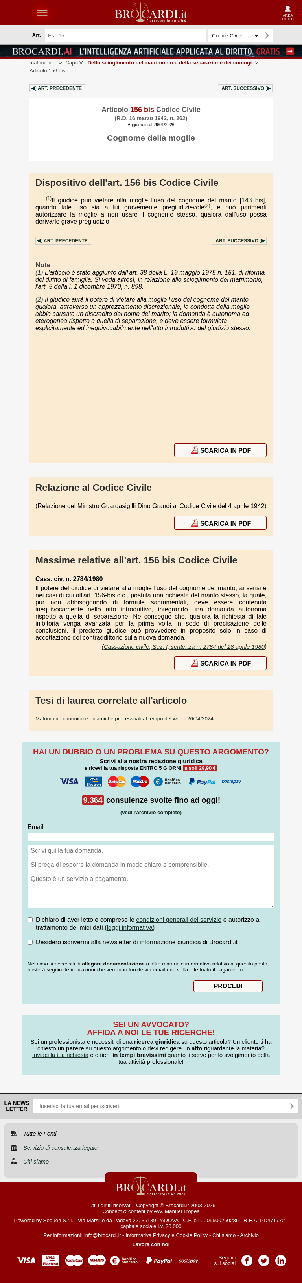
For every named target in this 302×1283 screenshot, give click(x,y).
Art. (60, 88)
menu (42, 12)
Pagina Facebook (246, 1258)
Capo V (158, 63)
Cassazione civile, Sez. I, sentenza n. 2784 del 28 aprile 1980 (184, 646)
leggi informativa (130, 927)
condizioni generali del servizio (178, 919)
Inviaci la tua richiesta (60, 1055)
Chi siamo (224, 1235)
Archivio (249, 1235)
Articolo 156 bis (47, 70)
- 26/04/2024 (124, 718)
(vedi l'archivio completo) (151, 812)
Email (35, 827)
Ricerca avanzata (282, 35)
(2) (207, 205)
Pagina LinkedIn (280, 1258)
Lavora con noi (151, 1244)
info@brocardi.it (102, 1235)
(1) (49, 198)
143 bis (252, 200)
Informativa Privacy (147, 1235)
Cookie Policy (192, 1235)
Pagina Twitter (263, 1258)
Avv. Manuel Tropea (177, 1211)
